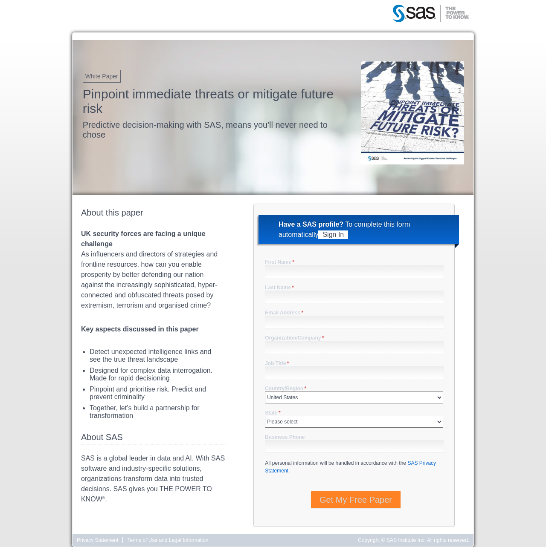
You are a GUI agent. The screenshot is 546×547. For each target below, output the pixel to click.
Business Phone (285, 437)
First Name (279, 262)
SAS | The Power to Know (430, 14)
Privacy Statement (97, 540)
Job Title (277, 363)
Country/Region (285, 389)
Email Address (284, 313)
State (272, 413)
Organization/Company (294, 338)
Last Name (279, 288)
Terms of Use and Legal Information (167, 540)
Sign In (333, 234)
